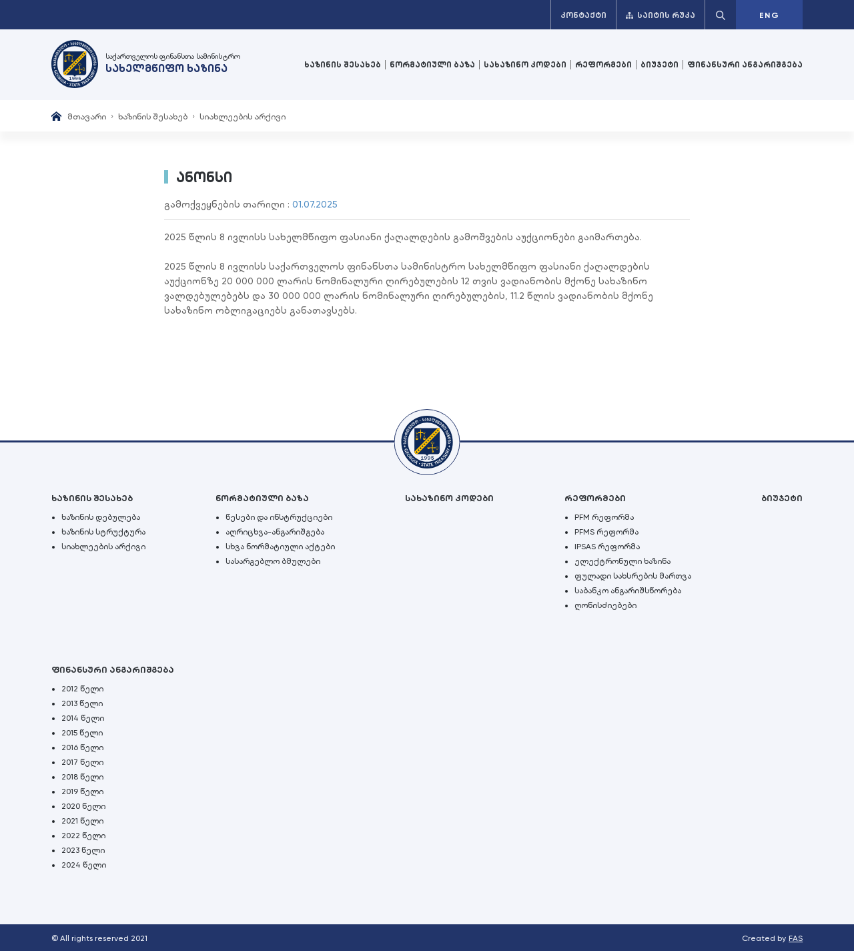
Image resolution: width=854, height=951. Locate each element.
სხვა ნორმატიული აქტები (280, 546)
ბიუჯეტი (659, 64)
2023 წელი (83, 850)
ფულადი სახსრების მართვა (632, 576)
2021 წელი (82, 821)
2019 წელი (82, 791)
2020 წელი (83, 806)
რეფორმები (603, 64)
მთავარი (86, 116)
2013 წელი (82, 703)
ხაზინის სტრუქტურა (103, 532)
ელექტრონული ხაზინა (622, 561)
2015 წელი (82, 732)
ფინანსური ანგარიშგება (745, 64)
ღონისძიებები (605, 605)
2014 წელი (82, 718)
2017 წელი (82, 762)
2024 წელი (83, 865)
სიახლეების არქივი (242, 116)
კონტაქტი (583, 15)
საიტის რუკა (660, 15)
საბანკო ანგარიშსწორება (627, 590)
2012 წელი (82, 688)
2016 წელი (82, 747)
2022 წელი (83, 835)
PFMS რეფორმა (606, 532)
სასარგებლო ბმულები (273, 561)
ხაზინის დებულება (100, 517)
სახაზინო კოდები (525, 64)
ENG (769, 15)
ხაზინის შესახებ (342, 64)
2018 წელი (82, 776)
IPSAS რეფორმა (607, 546)
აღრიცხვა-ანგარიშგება (275, 532)
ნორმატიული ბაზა (432, 64)
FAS (796, 938)
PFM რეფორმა (604, 517)
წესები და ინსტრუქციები (279, 517)
